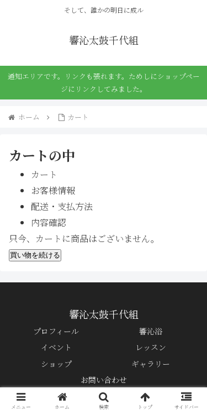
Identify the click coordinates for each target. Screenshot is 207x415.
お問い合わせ (104, 379)
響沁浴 (150, 331)
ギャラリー (150, 363)
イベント (56, 347)
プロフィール (56, 331)
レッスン (150, 347)
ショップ (56, 363)
